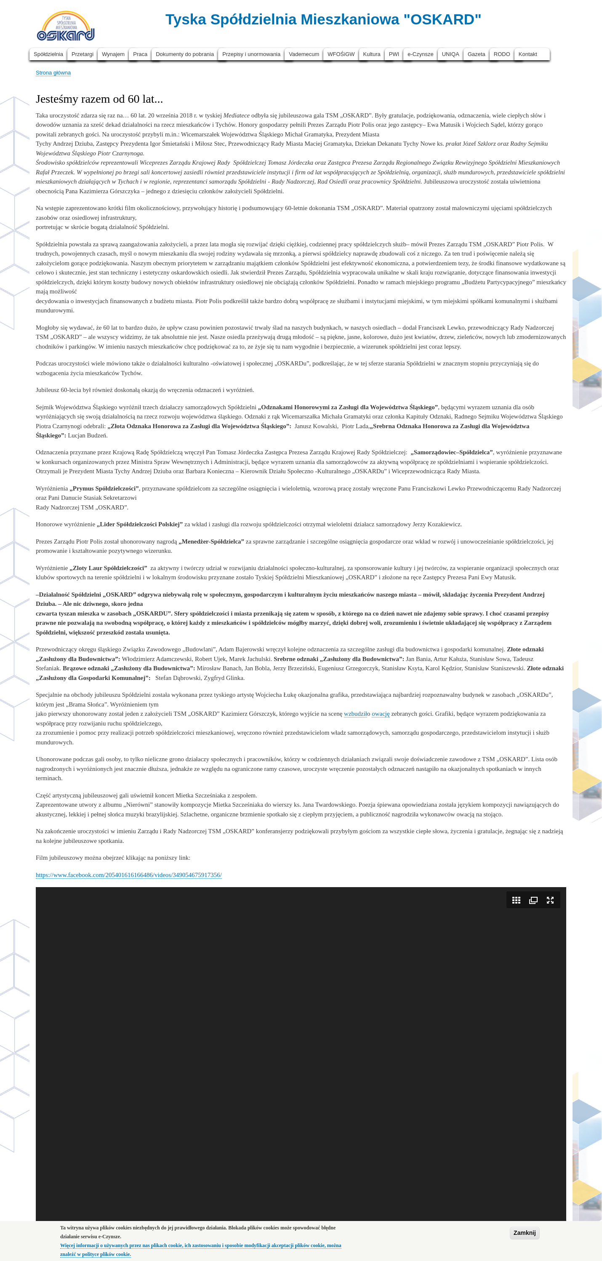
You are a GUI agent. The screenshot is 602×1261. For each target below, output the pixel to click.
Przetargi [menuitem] (82, 54)
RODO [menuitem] (502, 54)
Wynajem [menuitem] (113, 54)
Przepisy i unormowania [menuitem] (251, 54)
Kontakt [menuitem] (528, 54)
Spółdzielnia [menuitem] (48, 54)
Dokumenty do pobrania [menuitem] (185, 54)
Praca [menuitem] (140, 54)
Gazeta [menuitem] (476, 54)
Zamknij (525, 1232)
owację (380, 713)
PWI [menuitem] (394, 54)
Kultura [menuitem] (372, 54)
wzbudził (355, 713)
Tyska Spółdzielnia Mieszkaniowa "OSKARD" (323, 19)
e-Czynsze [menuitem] (420, 54)
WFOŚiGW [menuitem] (341, 54)
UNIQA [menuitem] (450, 54)
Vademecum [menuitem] (304, 54)
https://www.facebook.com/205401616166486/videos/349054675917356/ (129, 875)
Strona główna (53, 72)
